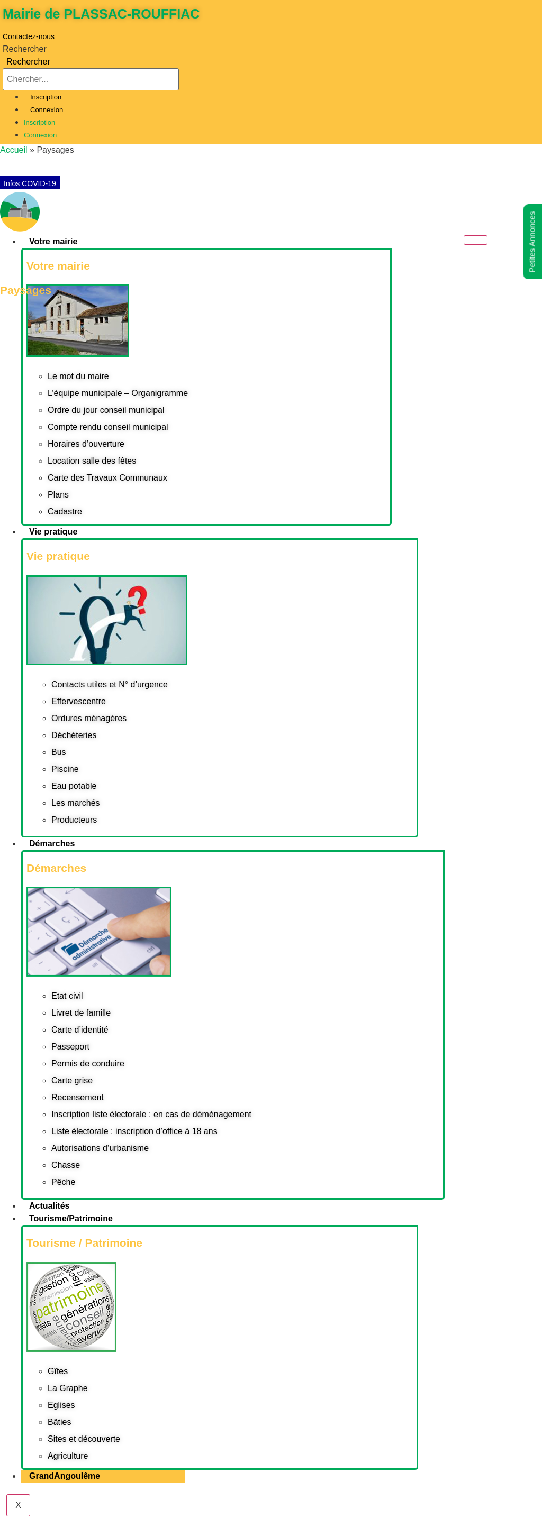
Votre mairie (53, 241)
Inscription (45, 97)
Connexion (46, 110)
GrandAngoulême (64, 1475)
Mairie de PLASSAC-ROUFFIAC (101, 13)
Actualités (49, 1205)
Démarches (52, 843)
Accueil (14, 149)
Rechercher (25, 49)
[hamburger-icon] (475, 240)
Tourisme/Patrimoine (71, 1218)
